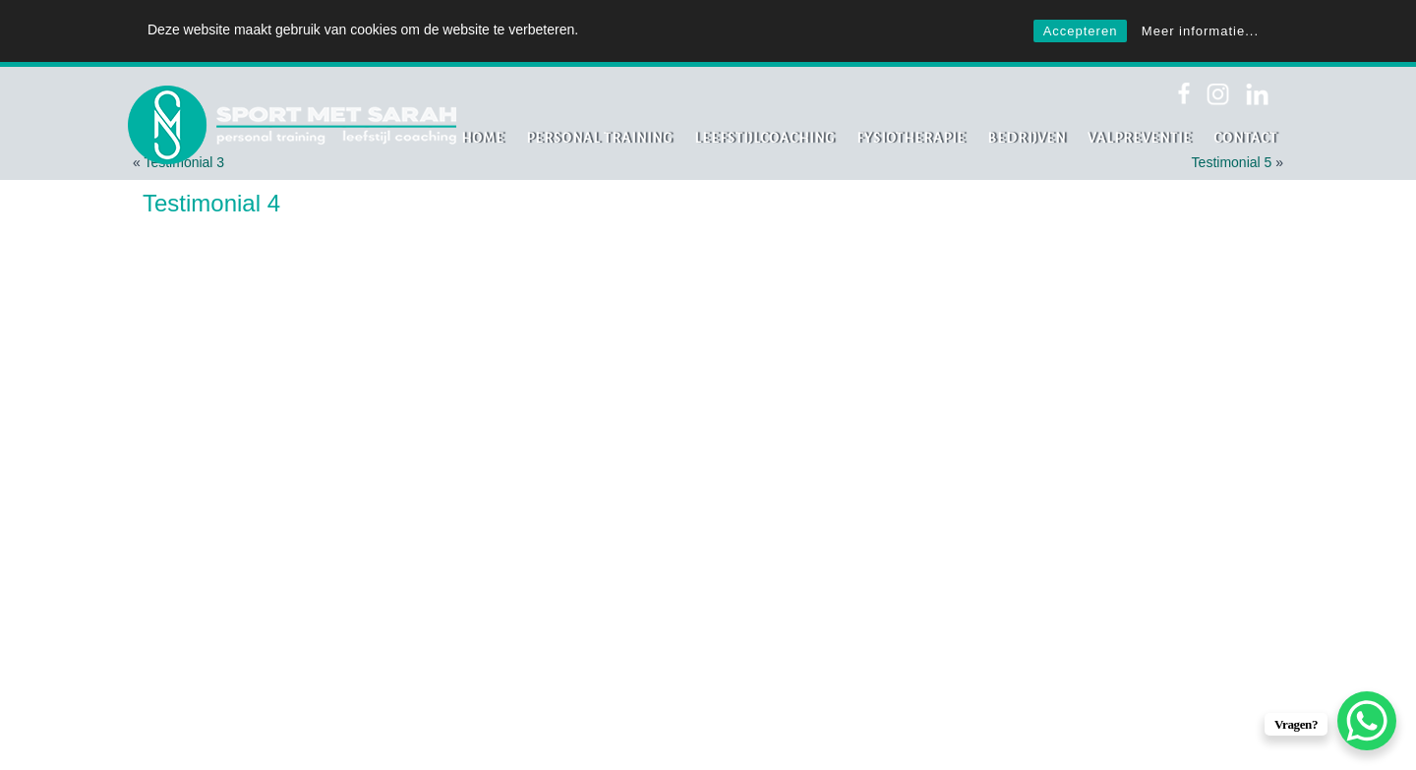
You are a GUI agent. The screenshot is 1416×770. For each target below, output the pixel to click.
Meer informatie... (1200, 31)
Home (482, 138)
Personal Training (599, 138)
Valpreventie (1140, 138)
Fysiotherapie (911, 138)
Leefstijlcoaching (764, 138)
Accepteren (1080, 31)
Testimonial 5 (1232, 162)
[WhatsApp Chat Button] (1366, 720)
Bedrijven (1026, 138)
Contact (1245, 138)
